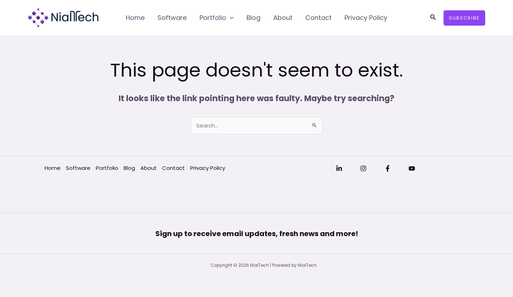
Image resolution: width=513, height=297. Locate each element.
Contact (318, 17)
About (282, 17)
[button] (433, 18)
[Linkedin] (339, 168)
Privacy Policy (365, 17)
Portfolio (217, 18)
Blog (253, 17)
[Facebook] (387, 168)
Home (135, 17)
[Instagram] (363, 168)
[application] (230, 18)
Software (172, 17)
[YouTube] (412, 168)
